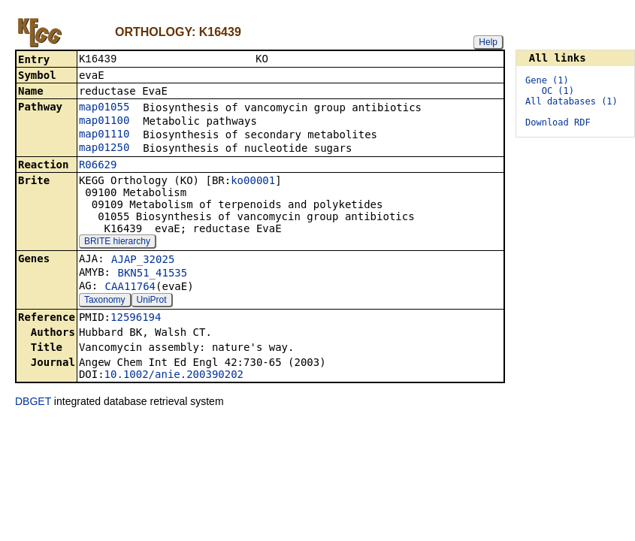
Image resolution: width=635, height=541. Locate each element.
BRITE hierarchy (117, 242)
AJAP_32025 (142, 261)
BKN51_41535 (152, 274)
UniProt (152, 301)
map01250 (104, 149)
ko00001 (253, 182)
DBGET (33, 403)
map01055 (104, 108)
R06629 (98, 166)
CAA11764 (130, 288)
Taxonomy (104, 301)
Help (488, 42)
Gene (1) (547, 80)
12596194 (135, 319)
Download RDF (558, 122)
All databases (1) (571, 101)
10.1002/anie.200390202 (173, 376)
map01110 (104, 135)
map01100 (104, 122)
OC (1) (558, 91)
